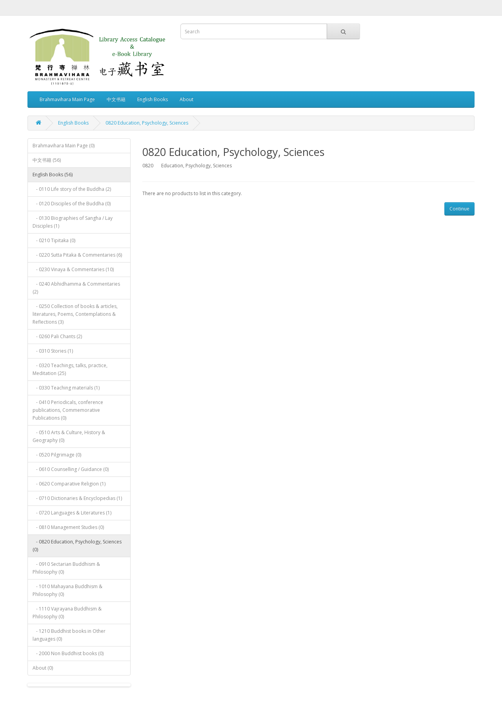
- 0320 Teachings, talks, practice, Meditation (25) (70, 369)
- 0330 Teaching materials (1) (66, 387)
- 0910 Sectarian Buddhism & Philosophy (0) (66, 568)
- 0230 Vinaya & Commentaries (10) (73, 269)
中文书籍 (116, 99)
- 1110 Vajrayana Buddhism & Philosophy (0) (67, 612)
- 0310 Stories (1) (53, 351)
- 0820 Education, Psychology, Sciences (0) (77, 545)
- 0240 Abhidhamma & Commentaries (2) (76, 288)
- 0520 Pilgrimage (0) (57, 454)
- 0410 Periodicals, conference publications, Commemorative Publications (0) (68, 410)
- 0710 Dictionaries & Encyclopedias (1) (77, 498)
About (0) (43, 668)
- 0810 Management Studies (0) (68, 527)
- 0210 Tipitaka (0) (54, 240)
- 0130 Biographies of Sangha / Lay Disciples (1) (73, 222)
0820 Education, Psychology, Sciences (146, 123)
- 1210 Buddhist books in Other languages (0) (69, 635)
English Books (152, 99)
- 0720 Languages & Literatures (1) (72, 512)
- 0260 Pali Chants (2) (57, 336)
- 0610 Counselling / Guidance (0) (71, 469)
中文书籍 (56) (47, 160)
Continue (459, 208)
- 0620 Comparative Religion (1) (69, 483)
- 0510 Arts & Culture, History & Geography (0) (69, 436)
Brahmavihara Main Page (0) (64, 145)
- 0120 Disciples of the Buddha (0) (72, 203)
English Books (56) (53, 174)
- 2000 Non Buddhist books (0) (68, 653)
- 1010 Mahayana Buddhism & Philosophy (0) (67, 590)
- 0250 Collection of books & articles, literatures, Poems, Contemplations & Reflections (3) (75, 314)
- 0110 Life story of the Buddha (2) (72, 189)
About (186, 99)
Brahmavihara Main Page (67, 99)
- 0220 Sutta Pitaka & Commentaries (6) (77, 255)
